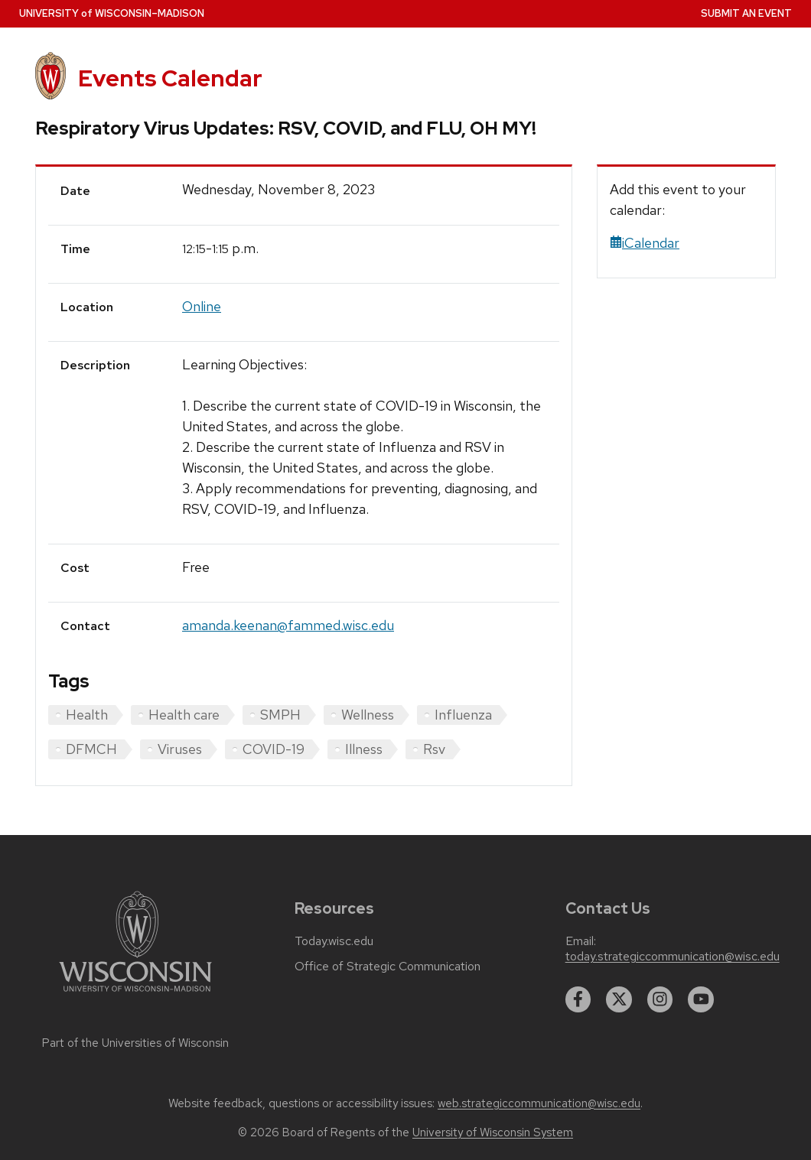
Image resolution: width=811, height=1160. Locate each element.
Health (87, 714)
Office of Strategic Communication (387, 966)
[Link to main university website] (135, 994)
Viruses (180, 749)
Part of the (135, 1043)
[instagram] (660, 999)
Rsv (434, 749)
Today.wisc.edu (334, 941)
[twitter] (619, 999)
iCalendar (644, 243)
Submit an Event (746, 13)
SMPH (280, 714)
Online (201, 306)
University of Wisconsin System (492, 1132)
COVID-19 (274, 749)
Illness (364, 749)
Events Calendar (170, 78)
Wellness (367, 714)
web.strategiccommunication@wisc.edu (539, 1103)
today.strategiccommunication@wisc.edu (672, 956)
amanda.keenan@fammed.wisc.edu (288, 625)
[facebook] (578, 999)
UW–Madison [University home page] (111, 13)
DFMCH (91, 749)
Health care (184, 714)
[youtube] (701, 999)
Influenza (463, 714)
